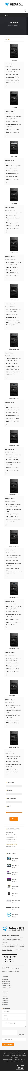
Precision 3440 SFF (11, 837)
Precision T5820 (10, 846)
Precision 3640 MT (11, 841)
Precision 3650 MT (9, 64)
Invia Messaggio (8, 1044)
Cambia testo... (21, 1034)
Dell (15, 858)
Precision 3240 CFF (11, 835)
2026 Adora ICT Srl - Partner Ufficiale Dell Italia (14, 1052)
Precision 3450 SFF (11, 839)
